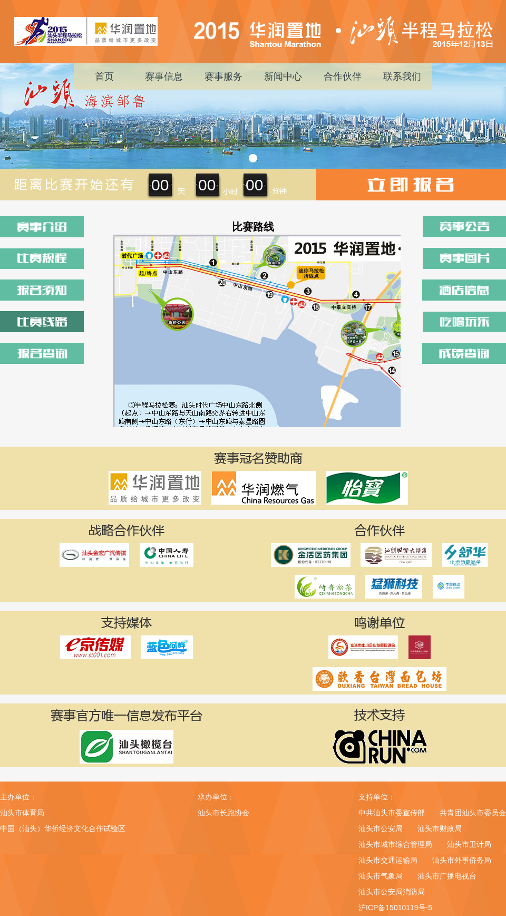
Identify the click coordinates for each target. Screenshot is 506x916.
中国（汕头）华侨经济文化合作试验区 (62, 828)
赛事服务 (223, 76)
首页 (104, 76)
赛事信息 (164, 76)
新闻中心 (283, 76)
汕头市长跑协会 (223, 812)
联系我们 (402, 76)
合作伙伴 (343, 76)
